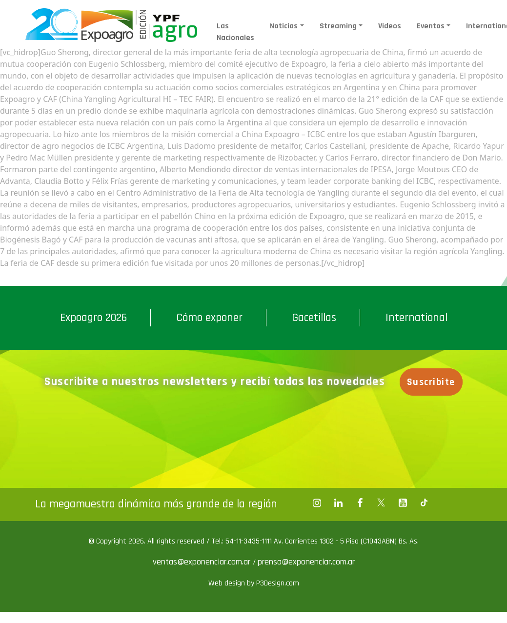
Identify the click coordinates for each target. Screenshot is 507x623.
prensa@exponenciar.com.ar (306, 561)
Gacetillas (314, 317)
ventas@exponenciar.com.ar (203, 561)
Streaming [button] (338, 26)
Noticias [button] (284, 26)
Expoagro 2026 (93, 317)
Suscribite (433, 382)
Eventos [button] (431, 26)
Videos (389, 26)
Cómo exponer (209, 317)
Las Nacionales (235, 32)
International (416, 317)
